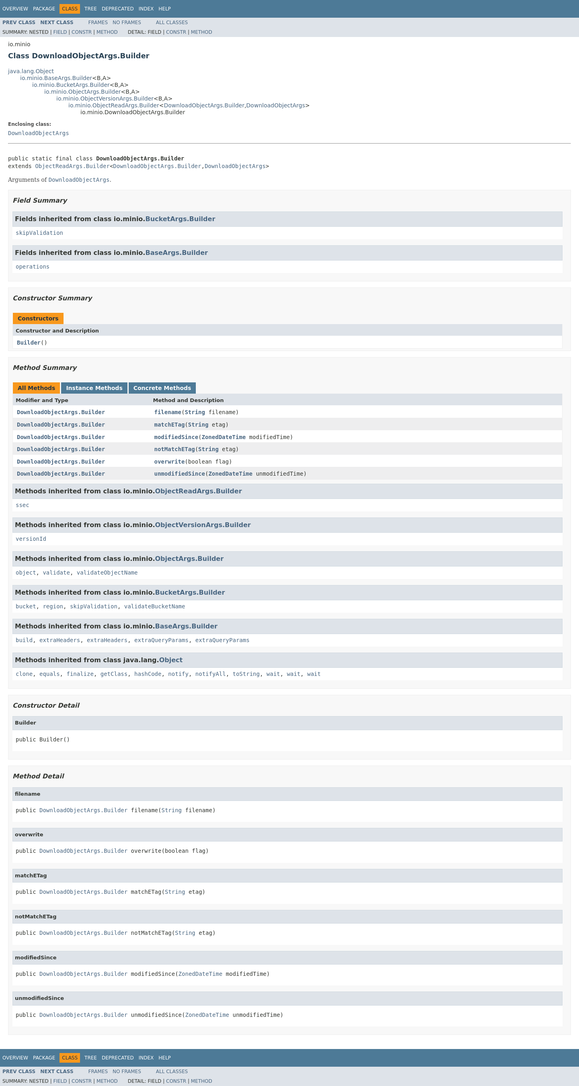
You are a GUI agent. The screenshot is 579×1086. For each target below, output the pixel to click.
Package (44, 9)
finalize (79, 674)
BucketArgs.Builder (180, 219)
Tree (90, 9)
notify (178, 674)
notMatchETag (174, 449)
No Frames (127, 22)
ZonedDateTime (224, 437)
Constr (82, 32)
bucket (26, 606)
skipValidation (39, 233)
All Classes (172, 22)
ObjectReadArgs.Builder (72, 166)
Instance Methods (94, 388)
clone (24, 674)
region (53, 606)
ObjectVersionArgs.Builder (203, 525)
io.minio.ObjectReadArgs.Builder (113, 105)
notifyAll (210, 674)
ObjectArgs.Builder (189, 559)
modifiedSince (176, 437)
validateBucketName (154, 606)
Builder (29, 342)
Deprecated (118, 9)
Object (171, 660)
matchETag (169, 424)
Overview (15, 9)
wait (273, 674)
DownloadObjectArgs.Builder (204, 105)
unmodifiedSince (179, 473)
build (24, 640)
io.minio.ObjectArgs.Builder (82, 91)
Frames (98, 22)
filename (167, 412)
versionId (31, 539)
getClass (114, 674)
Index (146, 9)
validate (56, 572)
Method (107, 32)
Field (60, 32)
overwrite (169, 461)
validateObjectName (107, 572)
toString (246, 674)
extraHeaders (59, 640)
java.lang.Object (31, 71)
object (26, 572)
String (195, 412)
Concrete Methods (162, 388)
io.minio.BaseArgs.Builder (56, 78)
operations (32, 266)
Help (164, 9)
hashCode (147, 674)
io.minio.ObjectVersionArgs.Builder (105, 98)
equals (49, 674)
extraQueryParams (161, 640)
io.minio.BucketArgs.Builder (71, 85)
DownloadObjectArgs (275, 105)
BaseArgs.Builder (176, 253)
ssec (22, 505)
